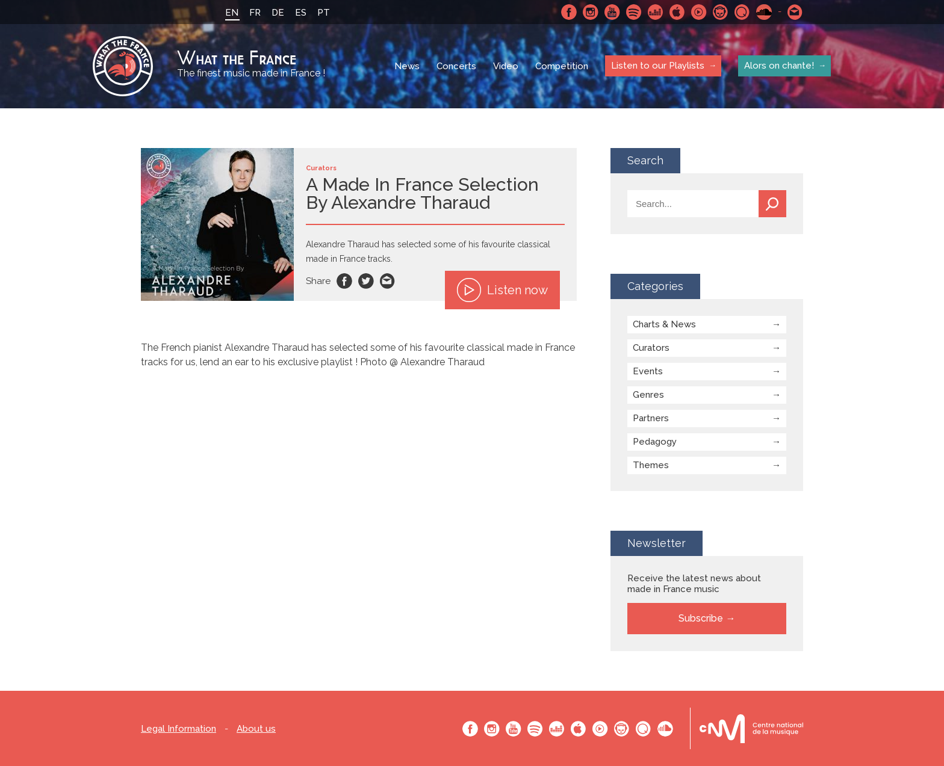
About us (256, 729)
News (407, 66)
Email (388, 281)
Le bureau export (751, 728)
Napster (720, 12)
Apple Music (677, 12)
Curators (651, 347)
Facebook (569, 12)
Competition (561, 66)
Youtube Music (699, 12)
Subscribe (700, 618)
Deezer (655, 12)
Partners (651, 418)
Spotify (634, 12)
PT (323, 12)
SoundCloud (764, 12)
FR (255, 12)
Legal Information (178, 729)
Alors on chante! (779, 65)
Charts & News (664, 324)
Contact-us (795, 12)
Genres (648, 394)
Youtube (612, 12)
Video (505, 66)
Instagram (590, 12)
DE (278, 12)
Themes (651, 465)
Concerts (456, 66)
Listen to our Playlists (657, 65)
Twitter (366, 281)
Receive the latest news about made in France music (694, 584)
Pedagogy (655, 441)
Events (648, 371)
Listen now (502, 290)
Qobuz (742, 12)
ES (300, 12)
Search (772, 203)
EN (231, 12)
